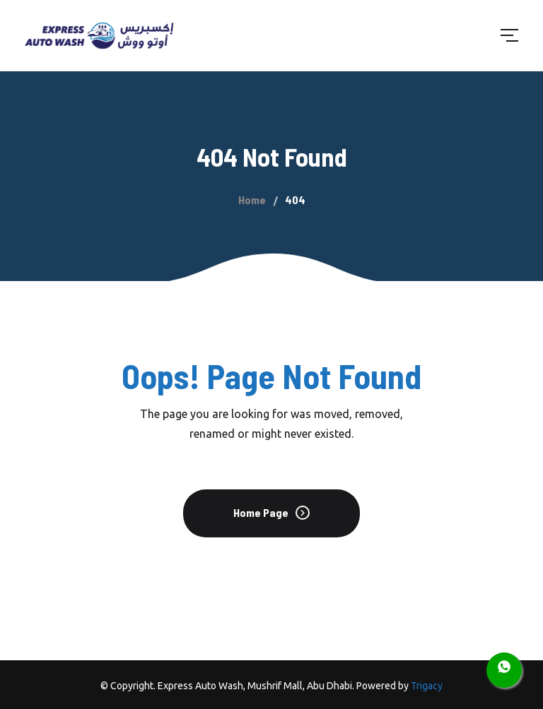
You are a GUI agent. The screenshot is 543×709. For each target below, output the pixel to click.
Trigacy (427, 685)
